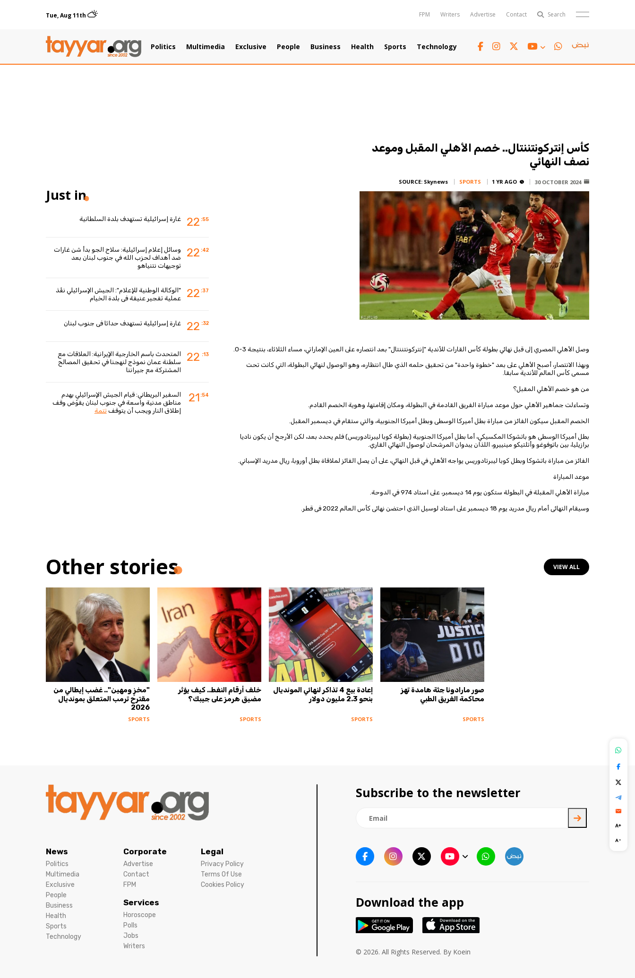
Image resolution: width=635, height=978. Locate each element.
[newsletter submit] (577, 818)
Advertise (483, 14)
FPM (424, 14)
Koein (462, 951)
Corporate (145, 851)
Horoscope (139, 915)
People (288, 47)
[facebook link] (480, 46)
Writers (450, 14)
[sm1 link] (580, 46)
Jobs (130, 936)
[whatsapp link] (558, 46)
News (57, 851)
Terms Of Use (221, 874)
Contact (516, 14)
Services (141, 902)
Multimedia (205, 47)
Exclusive (250, 47)
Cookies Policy (222, 885)
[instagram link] (496, 46)
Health (362, 47)
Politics (163, 47)
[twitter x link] (513, 46)
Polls (130, 925)
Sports (395, 47)
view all (566, 567)
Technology (437, 47)
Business (325, 47)
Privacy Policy (222, 864)
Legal (212, 851)
